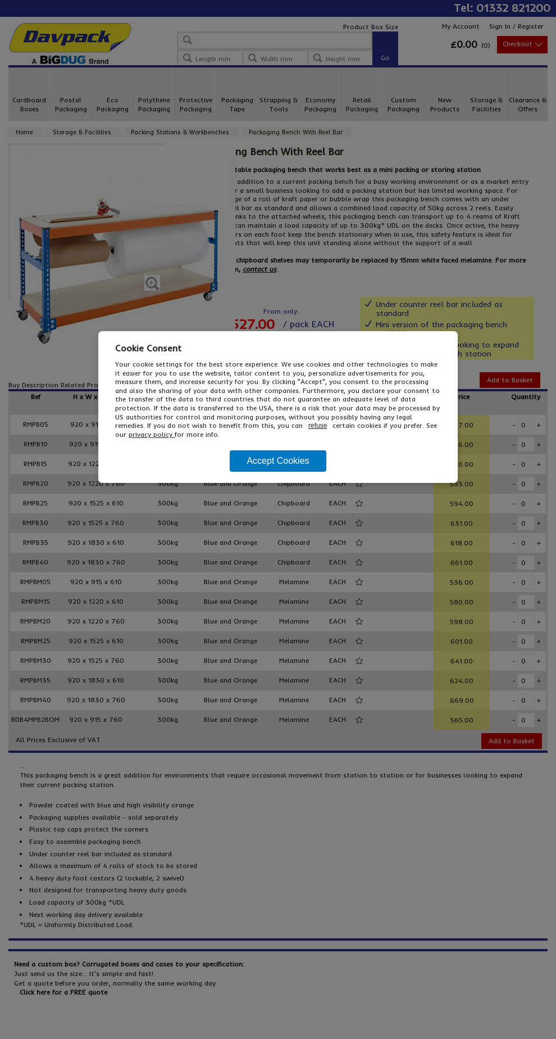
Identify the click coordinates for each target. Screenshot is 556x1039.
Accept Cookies (278, 461)
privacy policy (152, 434)
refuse (317, 426)
